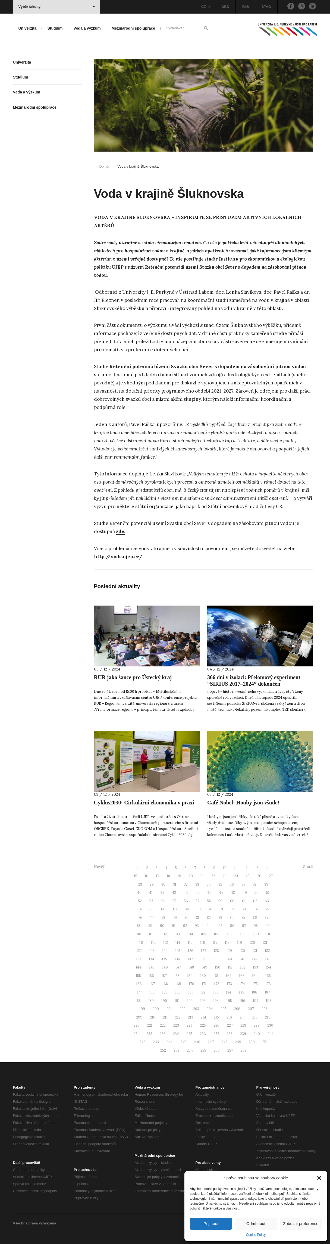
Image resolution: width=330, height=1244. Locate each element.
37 (243, 884)
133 (138, 959)
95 (220, 925)
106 (216, 934)
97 (244, 925)
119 (239, 942)
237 (216, 1034)
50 (256, 892)
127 (203, 950)
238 (229, 1034)
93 (197, 925)
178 (152, 992)
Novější (100, 866)
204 (210, 1009)
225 (203, 1025)
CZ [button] (205, 7)
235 (189, 1034)
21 (202, 876)
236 (203, 1034)
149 (204, 967)
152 (242, 967)
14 (268, 868)
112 (153, 942)
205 (224, 1009)
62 (255, 901)
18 (168, 876)
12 (246, 868)
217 (242, 1017)
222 (163, 1025)
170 (191, 984)
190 (164, 1000)
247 (211, 1042)
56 (186, 901)
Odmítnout (255, 1223)
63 (267, 901)
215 (216, 1017)
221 (149, 1025)
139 (216, 959)
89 (150, 925)
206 (237, 1009)
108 (243, 934)
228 (243, 1025)
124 (165, 950)
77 (152, 917)
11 (235, 868)
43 (174, 892)
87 (266, 917)
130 (242, 950)
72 (233, 909)
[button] (319, 1178)
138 (203, 959)
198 (268, 1000)
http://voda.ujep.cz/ (118, 557)
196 (242, 1000)
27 (271, 876)
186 (254, 992)
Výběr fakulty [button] (56, 7)
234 (176, 1034)
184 (228, 992)
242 (142, 1042)
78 (163, 917)
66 (163, 909)
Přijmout (210, 1223)
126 (190, 950)
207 (251, 1009)
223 (176, 1025)
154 (268, 967)
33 (197, 884)
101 (151, 934)
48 (233, 892)
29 (152, 884)
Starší (308, 866)
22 (213, 876)
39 (266, 884)
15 (135, 876)
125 (177, 950)
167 (152, 984)
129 (229, 950)
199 (142, 1009)
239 (243, 1034)
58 (209, 901)
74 (256, 909)
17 (157, 876)
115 (190, 942)
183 (215, 992)
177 (139, 992)
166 (139, 984)
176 (268, 984)
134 (151, 959)
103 (177, 934)
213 (190, 1017)
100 (138, 934)
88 (139, 925)
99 (267, 925)
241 (270, 1034)
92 (185, 925)
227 (230, 1025)
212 (177, 1017)
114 (177, 942)
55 (174, 901)
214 (203, 1017)
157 (164, 975)
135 (164, 959)
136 (177, 959)
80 (186, 917)
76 (140, 917)
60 (232, 901)
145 (152, 967)
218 (254, 1017)
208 (265, 1009)
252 (163, 1050)
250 (252, 1042)
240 (257, 1034)
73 (244, 909)
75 (267, 909)
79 (175, 917)
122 (139, 950)
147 (178, 967)
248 (224, 1042)
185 (241, 992)
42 (162, 892)
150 (217, 967)
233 (162, 1034)
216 (229, 1017)
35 (220, 884)
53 (151, 901)
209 (139, 1017)
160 (203, 975)
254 (190, 1050)
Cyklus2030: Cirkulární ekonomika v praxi (144, 803)
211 (165, 1017)
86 (255, 917)
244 (169, 1042)
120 (252, 942)
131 (255, 950)
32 (186, 884)
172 (216, 984)
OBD (225, 7)
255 (203, 1050)
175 (255, 984)
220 (137, 1025)
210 (152, 1017)
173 (229, 984)
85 (243, 917)
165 (268, 975)
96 (232, 925)
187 (267, 992)
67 (175, 909)
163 (241, 975)
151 (230, 967)
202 (183, 1009)
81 (197, 917)
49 (245, 892)
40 (139, 892)
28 (140, 884)
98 (256, 925)
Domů (104, 166)
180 (178, 992)
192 (190, 1000)
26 (259, 876)
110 (268, 934)
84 (232, 917)
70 (210, 909)
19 (179, 876)
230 (270, 1025)
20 (191, 876)
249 (238, 1042)
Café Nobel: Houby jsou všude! (243, 803)
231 (136, 1034)
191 (177, 1000)
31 (174, 884)
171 (204, 984)
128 (216, 950)
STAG (266, 7)
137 (190, 959)
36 (232, 884)
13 (257, 868)
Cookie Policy (256, 1235)
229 (257, 1025)
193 (203, 1000)
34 (209, 884)
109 (256, 934)
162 (228, 975)
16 (146, 876)
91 (173, 925)
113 (165, 942)
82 (209, 917)
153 (255, 967)
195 (229, 1000)
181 (190, 992)
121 (265, 942)
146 (165, 967)
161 (215, 975)
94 (208, 925)
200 (156, 1009)
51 (267, 892)
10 (225, 868)
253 (176, 1050)
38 (255, 884)
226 (216, 1025)
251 (265, 1042)
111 (141, 942)
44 (186, 892)
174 (242, 984)
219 (268, 1017)
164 (255, 975)
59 (220, 901)
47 (221, 892)
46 (209, 892)
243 (156, 1042)
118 (227, 942)
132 (267, 950)
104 (190, 934)
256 (217, 1050)
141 (242, 959)
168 (165, 984)
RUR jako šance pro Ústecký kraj (133, 677)
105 (203, 934)
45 (198, 892)
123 (152, 950)
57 (197, 901)
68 (187, 909)
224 (190, 1025)
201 (169, 1009)
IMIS (245, 7)
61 (244, 901)
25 (248, 876)
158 (177, 975)
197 (255, 1000)
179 (165, 992)
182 (203, 992)
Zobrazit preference (300, 1223)
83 (220, 917)
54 (163, 901)
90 (162, 925)
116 (202, 942)
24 (236, 876)
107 (229, 934)
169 (178, 984)
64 (139, 909)
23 (225, 876)
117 (215, 942)
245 (183, 1042)
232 (149, 1034)
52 (140, 901)
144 (139, 967)
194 (216, 1000)
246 (197, 1042)
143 (268, 959)
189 (151, 1000)
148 (191, 967)
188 (138, 1000)
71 (221, 909)
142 (254, 959)
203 (196, 1009)
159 (190, 975)
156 (151, 975)
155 (138, 975)
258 (243, 1050)
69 (198, 909)
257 (230, 1050)
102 (164, 934)
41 (151, 892)
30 (163, 884)
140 (229, 959)
